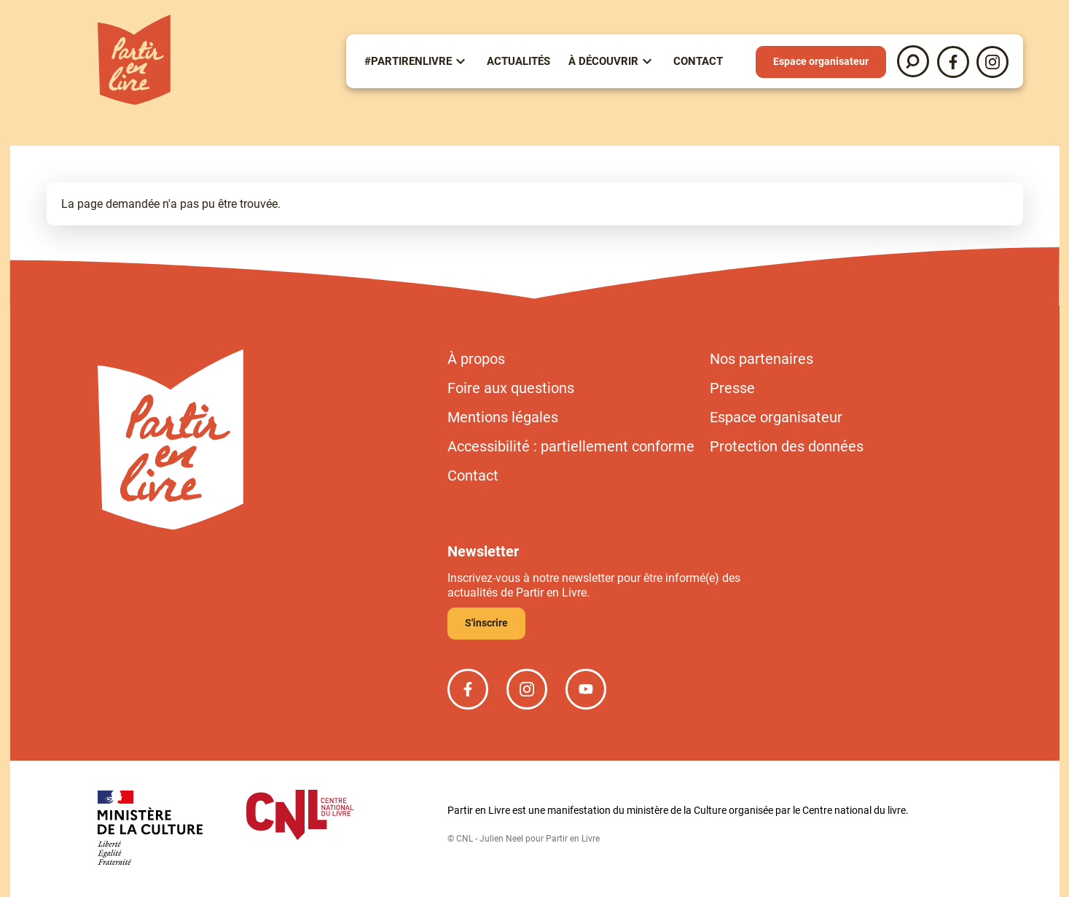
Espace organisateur (821, 61)
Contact (698, 61)
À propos (476, 359)
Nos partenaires (761, 359)
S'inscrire (486, 623)
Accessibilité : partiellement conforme (570, 446)
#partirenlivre (408, 61)
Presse (732, 388)
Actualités (518, 61)
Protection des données (787, 446)
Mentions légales (502, 417)
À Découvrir (603, 61)
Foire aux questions (510, 388)
